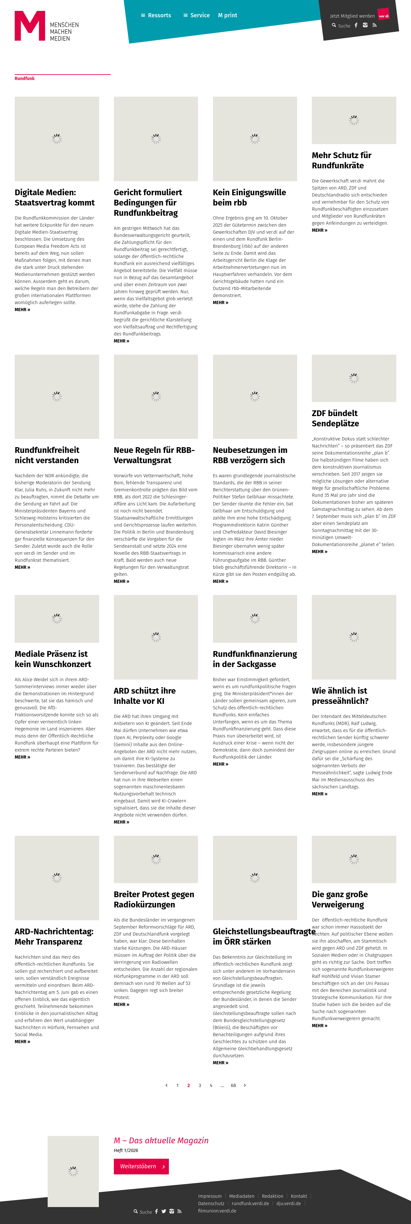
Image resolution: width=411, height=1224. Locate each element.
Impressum (210, 1196)
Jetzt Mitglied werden (352, 16)
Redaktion (272, 1196)
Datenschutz (211, 1203)
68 (233, 1085)
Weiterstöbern (138, 1166)
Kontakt (299, 1196)
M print (227, 15)
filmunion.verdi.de (217, 1211)
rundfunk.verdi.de (250, 1203)
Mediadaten (242, 1196)
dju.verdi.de (288, 1203)
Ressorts (159, 15)
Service (200, 15)
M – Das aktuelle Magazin (161, 1141)
